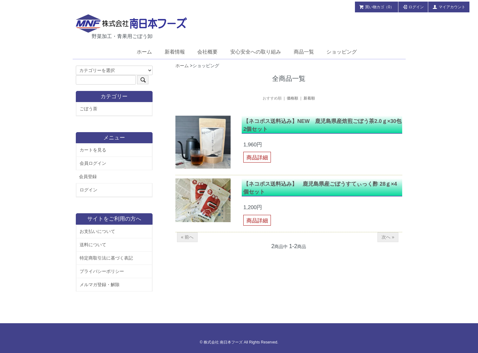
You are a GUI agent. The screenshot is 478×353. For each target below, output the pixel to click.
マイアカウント (448, 7)
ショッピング (341, 52)
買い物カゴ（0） (376, 7)
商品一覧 (304, 52)
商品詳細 (257, 158)
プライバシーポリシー (102, 271)
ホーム (144, 52)
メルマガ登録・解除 (100, 284)
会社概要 (207, 52)
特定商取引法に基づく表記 (106, 257)
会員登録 (88, 176)
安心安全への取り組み (255, 52)
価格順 (292, 98)
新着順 (309, 98)
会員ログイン (93, 163)
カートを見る (93, 149)
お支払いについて (97, 231)
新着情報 (175, 52)
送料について (93, 244)
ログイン (413, 7)
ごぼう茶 (88, 108)
